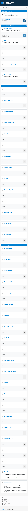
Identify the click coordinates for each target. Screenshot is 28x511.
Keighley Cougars (8, 326)
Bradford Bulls (7, 89)
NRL (5, 40)
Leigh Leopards (8, 167)
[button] (26, 7)
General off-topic (8, 74)
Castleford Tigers (8, 100)
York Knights (7, 234)
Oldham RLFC (7, 382)
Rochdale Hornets (8, 393)
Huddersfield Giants (9, 122)
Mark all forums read (7, 501)
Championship (5, 245)
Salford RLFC (7, 405)
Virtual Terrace (8, 28)
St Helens (6, 178)
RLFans (4, 499)
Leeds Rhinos (7, 156)
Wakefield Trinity (8, 212)
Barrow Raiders (8, 248)
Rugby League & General (7, 25)
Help (3, 504)
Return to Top (5, 500)
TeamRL (3, 509)
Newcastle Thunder (9, 360)
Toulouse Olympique (9, 190)
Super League (5, 86)
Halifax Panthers (8, 304)
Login (3, 7)
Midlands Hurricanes (9, 349)
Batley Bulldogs (8, 259)
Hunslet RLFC (7, 315)
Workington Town (8, 461)
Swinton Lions (7, 427)
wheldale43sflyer (6, 36)
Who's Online (7, 471)
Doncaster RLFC (8, 281)
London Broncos (8, 337)
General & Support (8, 14)
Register (8, 7)
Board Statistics (8, 482)
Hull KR (6, 145)
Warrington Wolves (9, 201)
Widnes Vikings (8, 449)
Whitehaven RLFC (8, 438)
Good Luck (4, 34)
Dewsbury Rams (8, 270)
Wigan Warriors (8, 223)
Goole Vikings (7, 293)
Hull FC (6, 134)
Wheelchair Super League (10, 64)
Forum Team (5, 497)
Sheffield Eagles (8, 416)
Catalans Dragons (8, 111)
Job (20, 488)
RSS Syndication (6, 503)
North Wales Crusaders (10, 371)
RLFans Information (6, 11)
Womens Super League (10, 52)
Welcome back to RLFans (7, 19)
